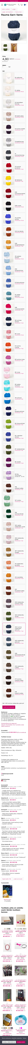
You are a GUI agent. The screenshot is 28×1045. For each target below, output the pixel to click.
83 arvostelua (21, 732)
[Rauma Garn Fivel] (21, 926)
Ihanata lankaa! (14, 1)
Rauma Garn (18, 12)
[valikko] (2, 5)
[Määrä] (5, 67)
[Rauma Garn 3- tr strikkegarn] (7, 1025)
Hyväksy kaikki (21, 1042)
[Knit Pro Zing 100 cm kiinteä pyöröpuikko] (7, 976)
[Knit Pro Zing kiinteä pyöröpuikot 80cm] (21, 951)
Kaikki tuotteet (6, 9)
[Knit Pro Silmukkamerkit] (21, 976)
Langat (14, 9)
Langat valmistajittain (8, 12)
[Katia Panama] (21, 1025)
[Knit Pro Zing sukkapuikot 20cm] (7, 1001)
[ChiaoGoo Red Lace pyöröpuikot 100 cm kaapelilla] (7, 951)
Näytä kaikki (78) (6, 879)
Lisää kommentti (17, 879)
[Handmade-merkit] (7, 926)
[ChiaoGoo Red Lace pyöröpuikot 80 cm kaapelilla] (21, 1001)
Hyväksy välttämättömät (9, 1042)
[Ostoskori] (22, 5)
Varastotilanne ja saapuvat (9, 723)
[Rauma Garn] (7, 894)
